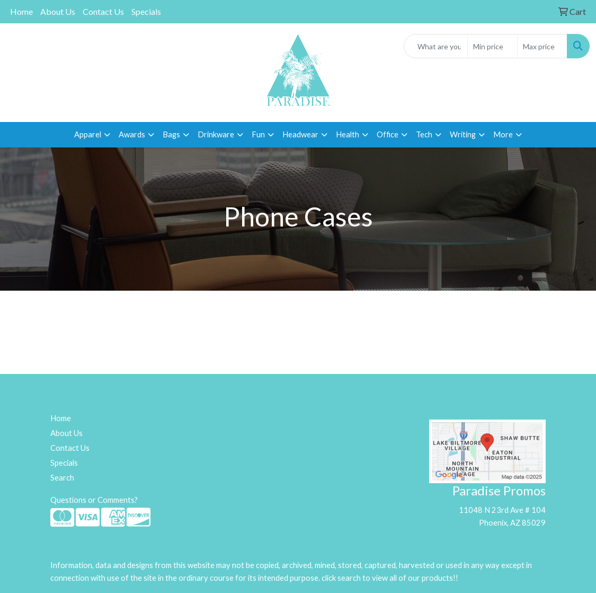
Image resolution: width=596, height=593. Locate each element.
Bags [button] (171, 134)
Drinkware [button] (216, 134)
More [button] (503, 134)
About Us (57, 11)
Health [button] (347, 134)
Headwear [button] (300, 134)
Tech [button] (424, 134)
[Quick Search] (436, 46)
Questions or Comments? (94, 499)
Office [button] (387, 134)
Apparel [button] (87, 134)
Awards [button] (132, 134)
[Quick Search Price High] (542, 46)
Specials (146, 11)
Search (62, 477)
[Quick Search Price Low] (492, 46)
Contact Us (103, 11)
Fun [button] (258, 134)
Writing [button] (463, 134)
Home (21, 11)
